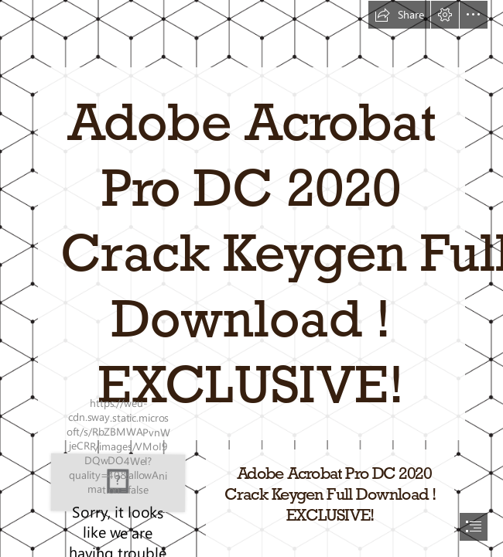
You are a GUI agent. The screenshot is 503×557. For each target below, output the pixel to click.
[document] (251, 278)
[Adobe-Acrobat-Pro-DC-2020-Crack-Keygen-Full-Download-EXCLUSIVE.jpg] (118, 481)
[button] (399, 15)
